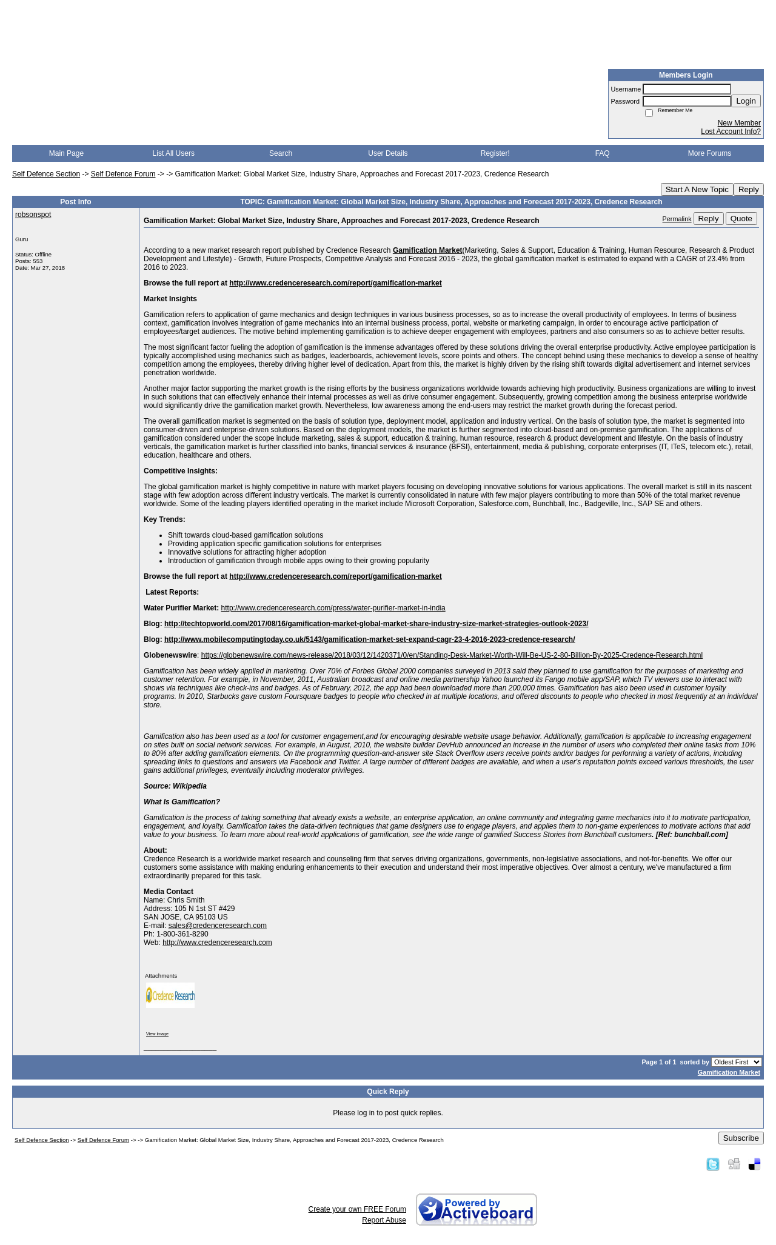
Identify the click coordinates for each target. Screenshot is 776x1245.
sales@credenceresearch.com (218, 925)
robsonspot (33, 214)
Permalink (677, 218)
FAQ (602, 153)
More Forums (709, 153)
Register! (495, 153)
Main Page (66, 153)
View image (157, 1033)
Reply (748, 189)
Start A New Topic (697, 189)
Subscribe (741, 1138)
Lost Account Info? (731, 131)
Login (746, 100)
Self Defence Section (46, 174)
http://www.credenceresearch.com (217, 942)
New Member (739, 123)
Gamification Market (729, 1072)
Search (280, 153)
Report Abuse (384, 1220)
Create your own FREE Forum (357, 1209)
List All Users (174, 153)
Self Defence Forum (123, 174)
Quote (741, 218)
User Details (387, 153)
